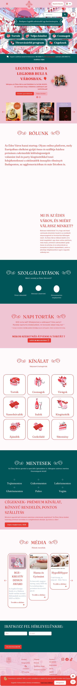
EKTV (51, 668)
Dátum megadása (39, 340)
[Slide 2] (40, 97)
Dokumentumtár (40, 669)
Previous (3, 111)
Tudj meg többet (47, 682)
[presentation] (20, 640)
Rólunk (36, 663)
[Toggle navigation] (7, 3)
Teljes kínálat (41, 93)
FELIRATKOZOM (13, 647)
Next (73, 111)
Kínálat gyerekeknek (24, 93)
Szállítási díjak (39, 666)
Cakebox (26, 667)
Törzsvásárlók (49, 57)
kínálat (24, 659)
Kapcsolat (53, 665)
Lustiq (25, 672)
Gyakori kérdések (52, 661)
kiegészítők (25, 663)
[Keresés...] (53, 14)
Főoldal (36, 659)
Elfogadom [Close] (60, 682)
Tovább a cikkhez (17, 603)
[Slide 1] (38, 51)
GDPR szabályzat (53, 673)
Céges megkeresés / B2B (16, 525)
